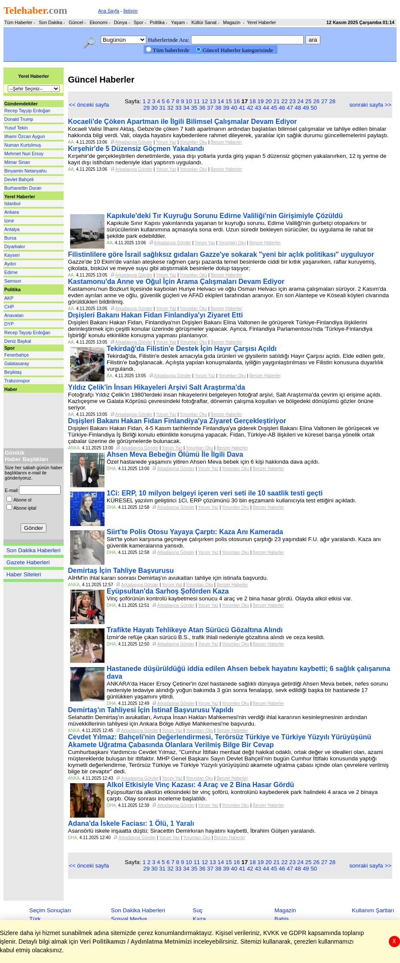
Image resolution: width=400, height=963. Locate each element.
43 (258, 108)
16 (237, 101)
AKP (8, 298)
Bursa (10, 237)
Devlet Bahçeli (19, 179)
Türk (35, 919)
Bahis (281, 919)
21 (276, 101)
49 (306, 108)
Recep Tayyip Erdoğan (27, 110)
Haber (10, 389)
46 (282, 108)
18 (252, 101)
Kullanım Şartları (373, 910)
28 (332, 101)
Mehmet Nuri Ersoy (23, 153)
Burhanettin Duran (23, 188)
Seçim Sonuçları (50, 910)
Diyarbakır (14, 246)
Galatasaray (16, 363)
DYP (9, 323)
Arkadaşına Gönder (134, 142)
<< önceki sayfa (89, 105)
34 (186, 108)
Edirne (11, 272)
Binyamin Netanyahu (25, 170)
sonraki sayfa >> (370, 105)
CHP (9, 306)
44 (266, 108)
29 (146, 108)
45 (274, 108)
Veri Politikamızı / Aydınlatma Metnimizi (136, 941)
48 (298, 108)
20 (268, 101)
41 (242, 108)
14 (221, 101)
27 (324, 101)
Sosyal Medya (129, 919)
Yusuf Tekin (16, 127)
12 (205, 101)
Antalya (12, 229)
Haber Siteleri (23, 574)
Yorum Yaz (166, 142)
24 (300, 101)
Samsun (12, 280)
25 (308, 101)
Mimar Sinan (17, 162)
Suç (198, 910)
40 (234, 108)
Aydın (10, 263)
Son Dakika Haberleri (33, 550)
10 (189, 101)
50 (314, 108)
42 (250, 108)
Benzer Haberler (226, 142)
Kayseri (12, 255)
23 (292, 101)
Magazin (285, 910)
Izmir (9, 220)
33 (178, 108)
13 (212, 101)
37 (210, 108)
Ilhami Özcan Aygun (24, 136)
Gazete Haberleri (28, 562)
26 (316, 101)
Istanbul (12, 203)
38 (218, 108)
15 (228, 101)
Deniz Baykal (17, 341)
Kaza (199, 919)
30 (154, 108)
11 (197, 101)
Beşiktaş (13, 372)
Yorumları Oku (193, 142)
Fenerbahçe (16, 354)
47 (290, 108)
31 (162, 108)
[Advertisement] (29, 418)
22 (284, 101)
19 (260, 101)
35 (194, 108)
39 (226, 108)
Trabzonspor (17, 380)
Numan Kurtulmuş (22, 145)
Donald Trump (18, 119)
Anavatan (14, 315)
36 (202, 108)
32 (170, 108)
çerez (146, 932)
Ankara (11, 212)
